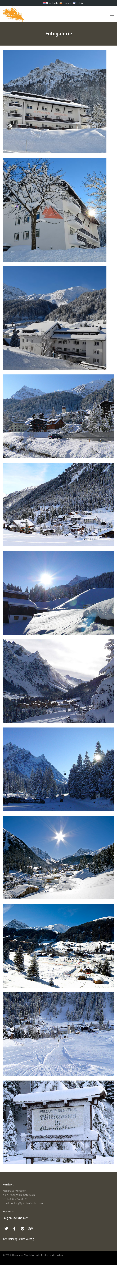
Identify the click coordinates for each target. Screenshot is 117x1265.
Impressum (9, 1211)
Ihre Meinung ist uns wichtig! (18, 1238)
